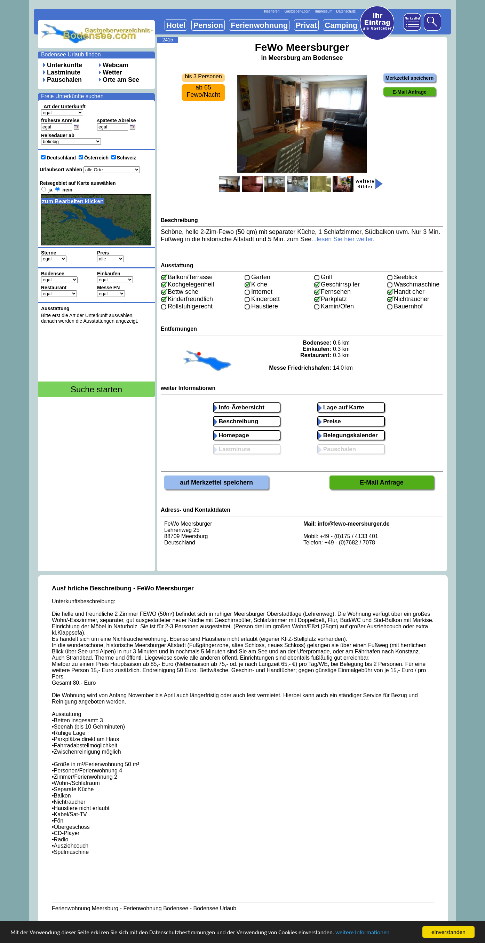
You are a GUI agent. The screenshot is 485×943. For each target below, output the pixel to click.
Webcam (115, 65)
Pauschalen (64, 79)
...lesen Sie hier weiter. (342, 239)
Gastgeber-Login (297, 11)
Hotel (175, 25)
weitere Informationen (362, 934)
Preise (329, 421)
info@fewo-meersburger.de (354, 524)
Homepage (231, 435)
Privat (306, 25)
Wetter (112, 72)
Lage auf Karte (341, 407)
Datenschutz (346, 11)
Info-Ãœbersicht (239, 407)
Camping (341, 25)
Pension (208, 25)
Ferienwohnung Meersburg (85, 908)
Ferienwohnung (259, 25)
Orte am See (121, 79)
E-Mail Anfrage (381, 482)
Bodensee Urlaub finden (71, 54)
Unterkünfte (64, 65)
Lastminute (63, 72)
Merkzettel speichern (409, 78)
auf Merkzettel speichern (216, 482)
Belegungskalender (348, 435)
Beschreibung (236, 421)
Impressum (323, 11)
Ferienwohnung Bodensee (155, 908)
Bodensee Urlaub (214, 908)
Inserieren (271, 11)
